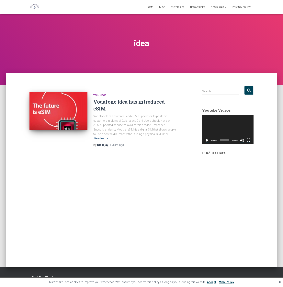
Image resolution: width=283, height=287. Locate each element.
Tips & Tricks (197, 7)
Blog (162, 7)
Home (150, 7)
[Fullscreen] (248, 140)
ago (116, 144)
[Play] (207, 140)
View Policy (226, 282)
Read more (101, 138)
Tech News (99, 95)
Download (219, 7)
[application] (228, 129)
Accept (211, 282)
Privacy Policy (241, 7)
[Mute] (242, 140)
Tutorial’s (177, 7)
